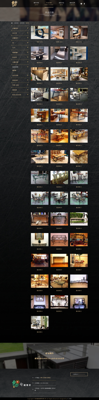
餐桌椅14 (79, 228)
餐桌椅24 (59, 166)
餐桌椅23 (79, 166)
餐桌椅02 (79, 311)
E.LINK (69, 398)
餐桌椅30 (59, 125)
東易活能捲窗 (16, 95)
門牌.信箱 (15, 85)
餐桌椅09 (59, 270)
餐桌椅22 (40, 187)
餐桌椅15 (59, 228)
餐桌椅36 (59, 83)
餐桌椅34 (40, 104)
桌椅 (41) (79, 42)
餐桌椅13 (40, 249)
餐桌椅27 (59, 145)
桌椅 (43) (40, 42)
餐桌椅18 (59, 207)
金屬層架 (15, 28)
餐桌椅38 (79, 62)
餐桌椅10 (40, 270)
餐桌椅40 (40, 62)
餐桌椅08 (40, 290)
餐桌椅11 (79, 249)
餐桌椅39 (59, 62)
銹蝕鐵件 (15, 80)
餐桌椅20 (79, 187)
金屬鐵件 (15, 38)
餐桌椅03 (59, 311)
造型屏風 (15, 75)
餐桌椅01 (40, 332)
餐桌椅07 (79, 270)
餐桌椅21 (59, 187)
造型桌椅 (15, 67)
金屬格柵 (15, 62)
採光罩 (14, 33)
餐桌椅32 (79, 104)
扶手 (13, 48)
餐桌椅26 (79, 145)
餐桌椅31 (40, 125)
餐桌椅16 (40, 228)
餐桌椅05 (79, 290)
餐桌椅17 (79, 207)
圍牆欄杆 (15, 52)
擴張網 (14, 90)
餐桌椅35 (79, 83)
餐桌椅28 (40, 145)
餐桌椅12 (59, 249)
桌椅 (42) (59, 42)
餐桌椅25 (40, 166)
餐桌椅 (14, 70)
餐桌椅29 (79, 125)
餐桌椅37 (40, 83)
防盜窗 (14, 57)
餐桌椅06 (59, 290)
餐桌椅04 (40, 311)
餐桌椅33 (59, 104)
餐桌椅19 (40, 207)
